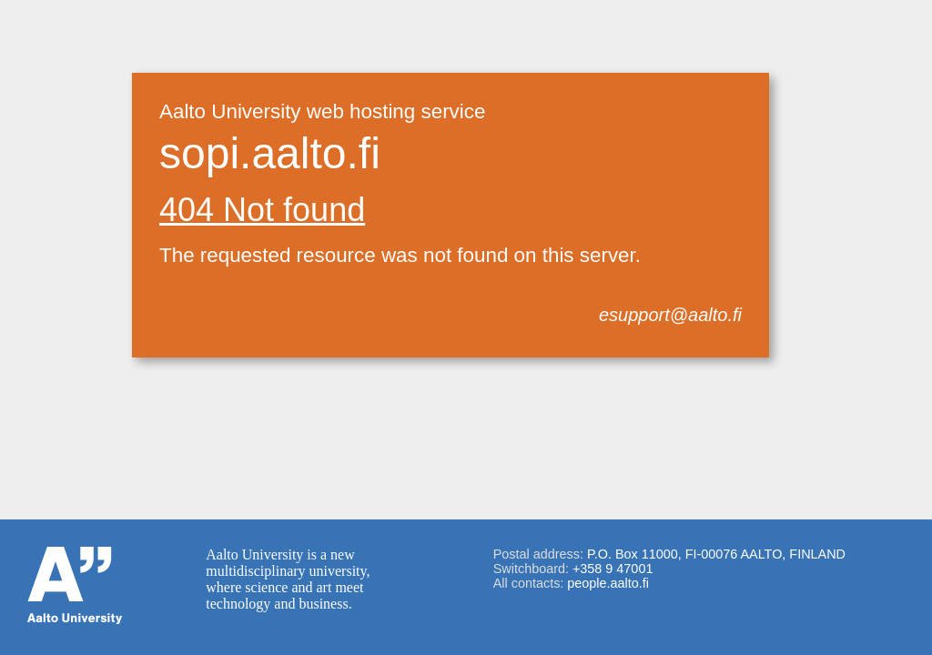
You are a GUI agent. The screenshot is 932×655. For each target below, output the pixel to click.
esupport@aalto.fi (670, 315)
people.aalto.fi (608, 583)
